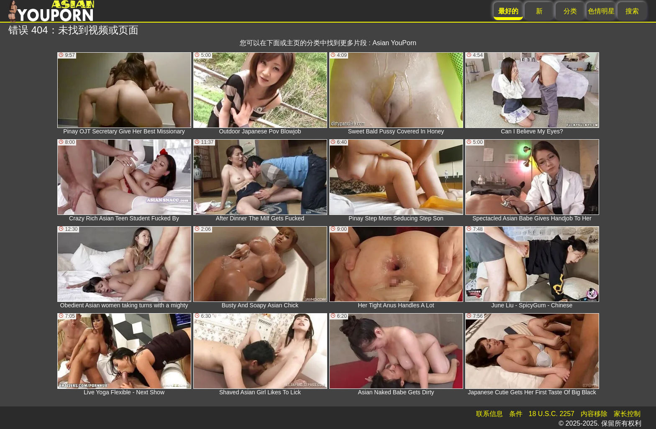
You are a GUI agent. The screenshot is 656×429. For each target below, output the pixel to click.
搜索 (632, 11)
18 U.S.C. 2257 (551, 413)
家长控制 (627, 413)
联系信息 (489, 413)
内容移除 (594, 413)
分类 (570, 11)
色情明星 (601, 11)
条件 (516, 413)
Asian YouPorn (394, 42)
